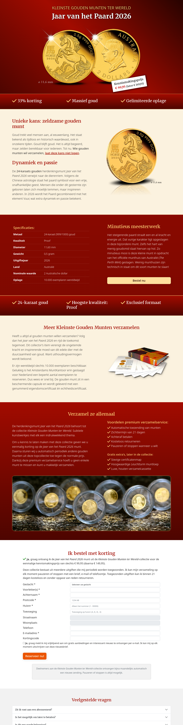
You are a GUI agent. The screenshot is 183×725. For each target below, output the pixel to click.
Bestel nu (139, 280)
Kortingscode (31, 638)
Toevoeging (30, 611)
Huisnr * (28, 605)
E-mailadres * (31, 633)
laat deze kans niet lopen (62, 153)
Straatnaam (30, 617)
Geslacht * (29, 584)
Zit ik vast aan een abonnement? (33, 709)
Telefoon (28, 627)
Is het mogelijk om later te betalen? (35, 717)
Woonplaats (30, 622)
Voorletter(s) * (31, 589)
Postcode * (29, 600)
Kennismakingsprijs (129, 83)
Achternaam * (31, 594)
